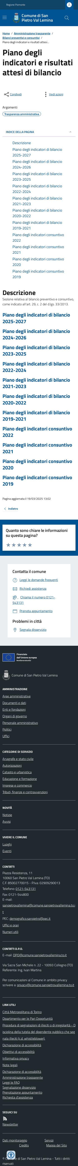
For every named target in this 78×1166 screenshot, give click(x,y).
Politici (6, 729)
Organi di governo (14, 716)
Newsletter (10, 1124)
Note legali (9, 1064)
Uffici (5, 735)
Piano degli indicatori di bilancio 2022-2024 (36, 367)
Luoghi (7, 844)
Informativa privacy (15, 1058)
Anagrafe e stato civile (17, 758)
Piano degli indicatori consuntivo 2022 (37, 431)
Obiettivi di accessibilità (18, 1051)
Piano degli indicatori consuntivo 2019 (37, 480)
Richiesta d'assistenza (17, 1097)
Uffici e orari (10, 925)
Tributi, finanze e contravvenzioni (25, 792)
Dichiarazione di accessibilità (21, 1045)
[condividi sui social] (12, 94)
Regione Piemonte (15, 5)
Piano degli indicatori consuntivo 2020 (37, 464)
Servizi (49, 1140)
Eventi (6, 850)
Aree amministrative (16, 696)
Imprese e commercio (17, 785)
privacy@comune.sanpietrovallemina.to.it (45, 984)
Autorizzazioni (12, 765)
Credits (24, 1145)
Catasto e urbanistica (17, 772)
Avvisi (6, 821)
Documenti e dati (14, 702)
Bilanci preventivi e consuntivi (21, 37)
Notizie (7, 814)
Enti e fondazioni (14, 709)
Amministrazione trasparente (32, 33)
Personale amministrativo (20, 722)
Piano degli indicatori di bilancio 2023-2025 (36, 350)
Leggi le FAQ (11, 1082)
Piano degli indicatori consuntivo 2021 (37, 448)
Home (6, 33)
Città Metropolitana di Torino (22, 1011)
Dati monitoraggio (14, 1140)
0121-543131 (26, 888)
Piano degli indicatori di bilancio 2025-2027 (36, 318)
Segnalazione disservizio (19, 1087)
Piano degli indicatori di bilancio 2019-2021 (36, 415)
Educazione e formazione (19, 778)
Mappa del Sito (56, 1145)
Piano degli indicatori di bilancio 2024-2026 (36, 334)
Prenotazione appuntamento (22, 1092)
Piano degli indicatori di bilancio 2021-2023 (36, 383)
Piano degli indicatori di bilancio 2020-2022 (36, 399)
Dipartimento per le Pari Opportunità (27, 1018)
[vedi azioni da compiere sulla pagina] (53, 94)
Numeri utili (10, 931)
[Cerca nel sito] (65, 18)
